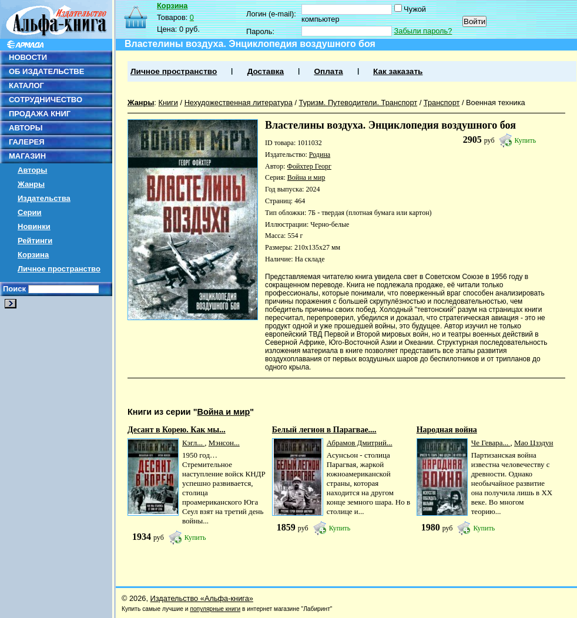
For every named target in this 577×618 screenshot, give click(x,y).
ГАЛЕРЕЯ (27, 141)
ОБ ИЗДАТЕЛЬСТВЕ (46, 71)
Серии (30, 212)
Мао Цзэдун (533, 442)
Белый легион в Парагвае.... (324, 429)
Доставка (265, 71)
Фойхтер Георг (309, 166)
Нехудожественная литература (238, 102)
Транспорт (442, 102)
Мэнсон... (224, 442)
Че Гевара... (491, 442)
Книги (168, 102)
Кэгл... (193, 442)
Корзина (33, 254)
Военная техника (495, 102)
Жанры (31, 184)
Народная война (447, 429)
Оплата (328, 71)
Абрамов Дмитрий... (360, 442)
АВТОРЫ (25, 127)
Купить (525, 140)
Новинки (34, 226)
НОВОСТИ (28, 57)
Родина (319, 154)
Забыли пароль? (423, 30)
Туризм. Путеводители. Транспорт (358, 102)
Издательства (44, 198)
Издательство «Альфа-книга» (201, 598)
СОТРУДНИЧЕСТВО (45, 99)
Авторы (32, 170)
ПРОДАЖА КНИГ (40, 113)
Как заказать (397, 71)
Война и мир (306, 177)
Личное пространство (59, 268)
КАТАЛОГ (26, 85)
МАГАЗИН (27, 156)
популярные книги (215, 609)
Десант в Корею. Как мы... (177, 429)
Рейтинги (35, 240)
